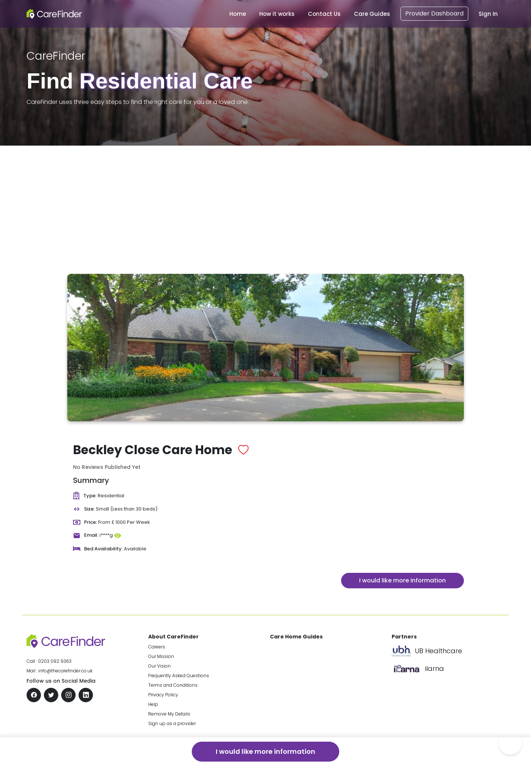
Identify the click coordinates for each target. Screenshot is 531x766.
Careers (156, 647)
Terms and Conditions (173, 685)
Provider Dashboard (434, 13)
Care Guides (372, 14)
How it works (277, 14)
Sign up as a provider (172, 723)
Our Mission (161, 656)
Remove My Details (169, 714)
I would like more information (402, 580)
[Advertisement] (265, 201)
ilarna (434, 668)
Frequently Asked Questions (178, 675)
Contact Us (324, 14)
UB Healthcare (438, 651)
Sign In (488, 14)
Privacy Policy (163, 695)
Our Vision (159, 666)
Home (237, 14)
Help (153, 704)
